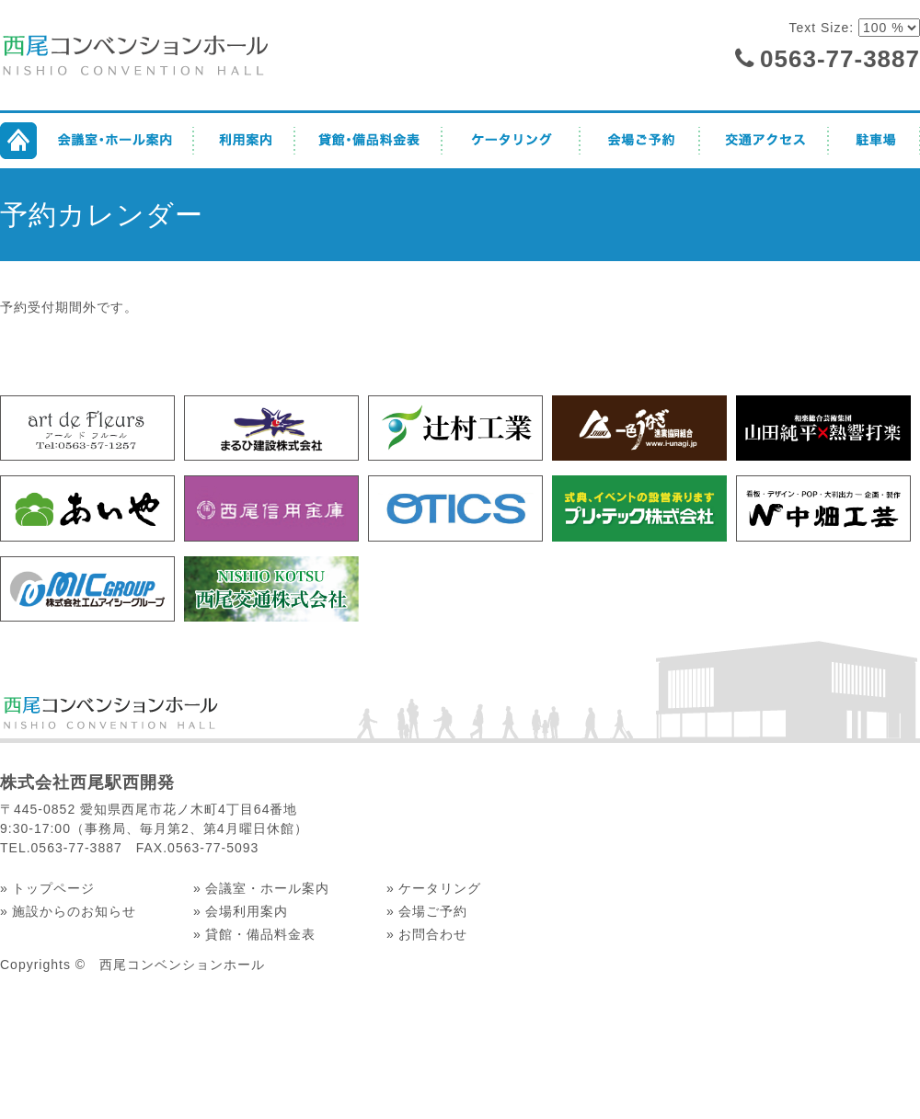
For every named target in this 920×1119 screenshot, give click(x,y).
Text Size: (823, 27)
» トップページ (47, 888)
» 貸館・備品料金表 (254, 934)
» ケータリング (433, 888)
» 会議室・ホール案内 (261, 888)
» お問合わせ (426, 934)
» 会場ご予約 (426, 911)
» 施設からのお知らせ (68, 911)
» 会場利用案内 (240, 911)
